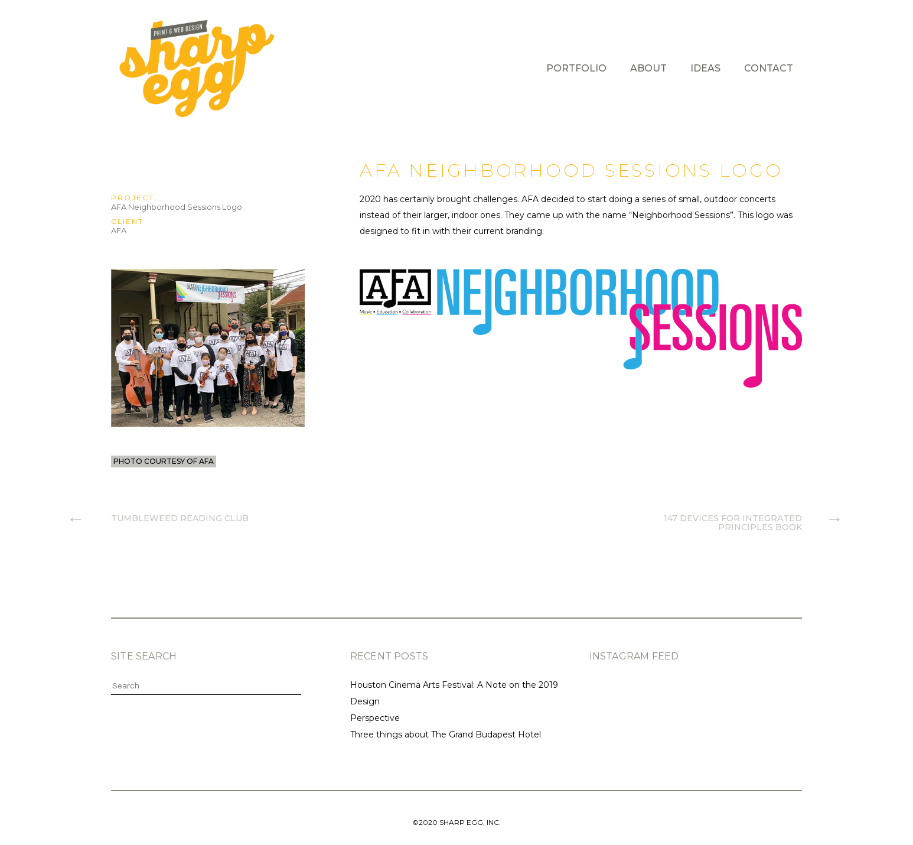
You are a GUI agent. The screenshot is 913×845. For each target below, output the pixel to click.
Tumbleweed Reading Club (180, 518)
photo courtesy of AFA (163, 461)
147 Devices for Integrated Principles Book (733, 522)
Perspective (375, 718)
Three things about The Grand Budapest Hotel (445, 734)
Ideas (705, 68)
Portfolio (576, 68)
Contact (768, 68)
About (648, 68)
